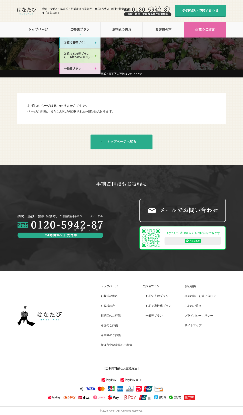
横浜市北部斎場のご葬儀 (116, 345)
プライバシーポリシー (198, 315)
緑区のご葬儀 (109, 325)
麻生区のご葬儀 (111, 335)
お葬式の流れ (121, 29)
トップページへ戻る (121, 142)
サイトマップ (193, 325)
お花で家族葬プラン (158, 305)
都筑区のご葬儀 (111, 315)
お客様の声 (163, 29)
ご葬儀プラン (79, 29)
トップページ (38, 29)
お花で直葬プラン (157, 296)
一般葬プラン (154, 315)
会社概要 (190, 286)
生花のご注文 (205, 29)
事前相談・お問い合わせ (200, 10)
